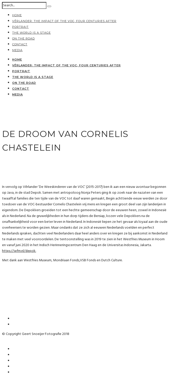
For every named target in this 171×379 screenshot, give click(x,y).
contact (19, 44)
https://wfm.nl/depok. (19, 251)
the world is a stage (31, 32)
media (17, 50)
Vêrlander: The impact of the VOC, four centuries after (64, 21)
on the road (23, 38)
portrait (20, 27)
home (17, 15)
